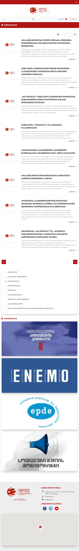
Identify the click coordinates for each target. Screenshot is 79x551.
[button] (40, 527)
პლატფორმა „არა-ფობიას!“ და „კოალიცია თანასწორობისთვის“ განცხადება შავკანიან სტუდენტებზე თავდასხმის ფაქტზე (44, 234)
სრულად (72, 59)
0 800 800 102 (49, 496)
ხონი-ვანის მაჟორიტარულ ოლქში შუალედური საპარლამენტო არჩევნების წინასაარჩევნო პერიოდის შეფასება (45, 71)
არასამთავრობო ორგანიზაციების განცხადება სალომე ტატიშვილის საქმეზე (45, 177)
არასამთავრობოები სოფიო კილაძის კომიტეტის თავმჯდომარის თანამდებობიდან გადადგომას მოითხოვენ (46, 43)
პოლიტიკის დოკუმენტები (18, 299)
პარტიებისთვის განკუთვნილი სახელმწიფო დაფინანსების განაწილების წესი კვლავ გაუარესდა (48, 151)
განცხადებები (13, 281)
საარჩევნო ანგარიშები (17, 277)
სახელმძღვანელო (15, 304)
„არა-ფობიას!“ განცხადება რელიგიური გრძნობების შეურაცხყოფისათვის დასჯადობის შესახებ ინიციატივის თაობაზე (48, 99)
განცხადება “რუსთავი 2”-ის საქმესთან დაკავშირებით (41, 126)
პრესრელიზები (14, 286)
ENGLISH (73, 19)
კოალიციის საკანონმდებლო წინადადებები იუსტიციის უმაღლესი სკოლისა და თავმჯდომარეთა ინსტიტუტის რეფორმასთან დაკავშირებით (48, 204)
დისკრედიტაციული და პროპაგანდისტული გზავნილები (31, 308)
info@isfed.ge (49, 499)
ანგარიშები (12, 272)
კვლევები (12, 290)
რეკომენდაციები (15, 295)
